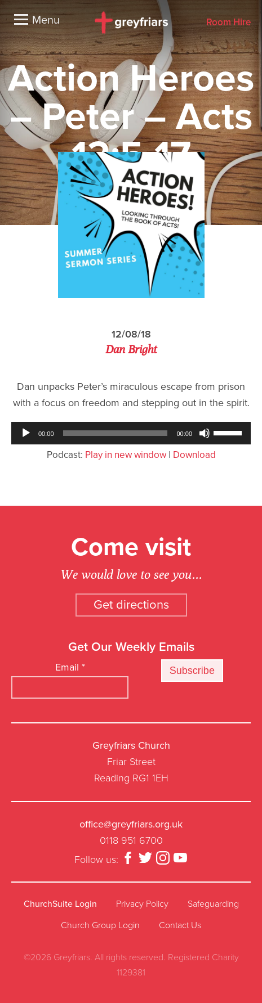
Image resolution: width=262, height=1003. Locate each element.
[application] (131, 433)
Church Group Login (100, 925)
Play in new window (125, 455)
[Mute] (204, 433)
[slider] (115, 433)
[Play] (26, 433)
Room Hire (228, 23)
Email (70, 667)
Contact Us (180, 925)
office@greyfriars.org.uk (131, 824)
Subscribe (192, 670)
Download (194, 455)
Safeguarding (213, 904)
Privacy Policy (142, 904)
